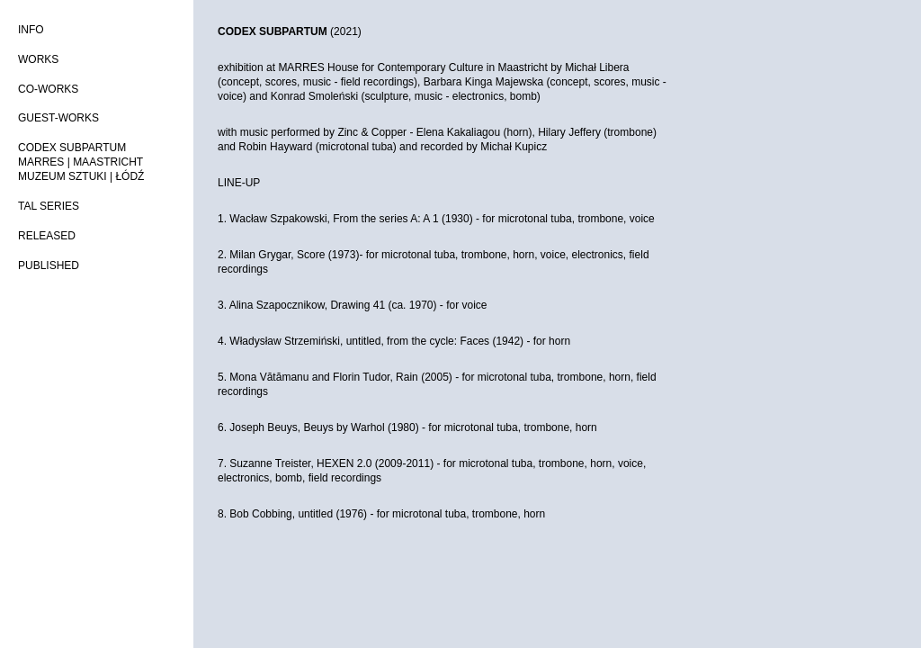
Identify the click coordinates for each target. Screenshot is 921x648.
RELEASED (47, 236)
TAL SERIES (48, 206)
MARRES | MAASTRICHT (80, 162)
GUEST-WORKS (58, 118)
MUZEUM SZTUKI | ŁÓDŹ (81, 176)
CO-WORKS (48, 89)
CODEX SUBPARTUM (72, 147)
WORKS (38, 59)
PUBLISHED (48, 265)
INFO (31, 29)
